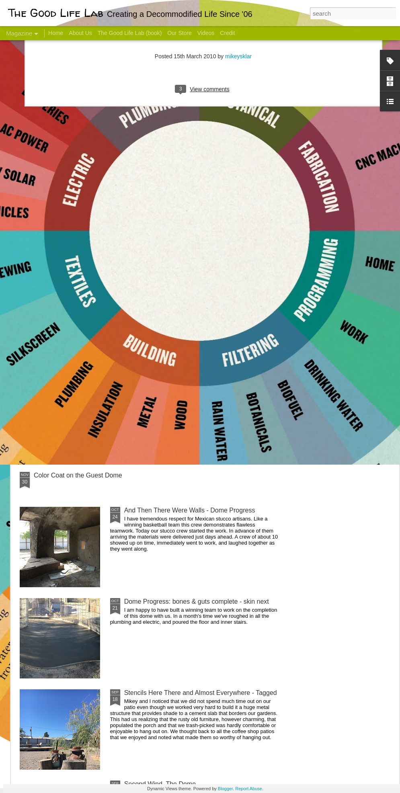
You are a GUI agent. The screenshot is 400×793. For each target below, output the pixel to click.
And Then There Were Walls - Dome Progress (189, 510)
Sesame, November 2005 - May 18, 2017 (253, 320)
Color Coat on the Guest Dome (78, 475)
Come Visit (334, 316)
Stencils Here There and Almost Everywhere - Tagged (200, 692)
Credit (227, 33)
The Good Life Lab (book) (130, 33)
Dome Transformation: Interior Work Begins (186, 384)
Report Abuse (248, 788)
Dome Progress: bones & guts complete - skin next (196, 601)
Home (55, 33)
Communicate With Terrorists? (156, 320)
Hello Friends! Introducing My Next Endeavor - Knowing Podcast (63, 327)
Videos (206, 33)
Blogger (225, 788)
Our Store (179, 33)
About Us (80, 33)
